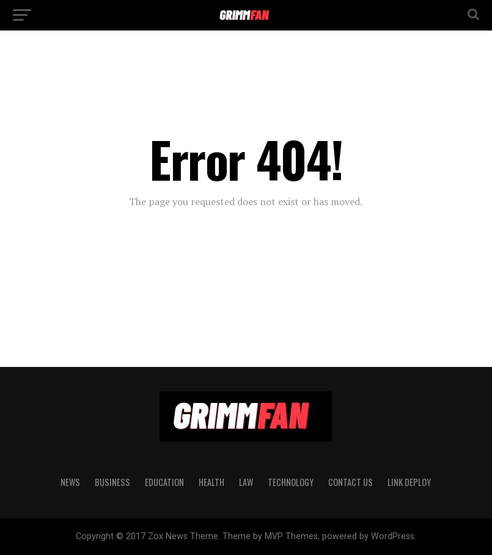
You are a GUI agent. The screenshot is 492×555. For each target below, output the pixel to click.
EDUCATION (164, 482)
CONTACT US (350, 482)
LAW (246, 482)
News (70, 482)
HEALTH (211, 482)
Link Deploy (409, 482)
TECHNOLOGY (291, 482)
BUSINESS (112, 482)
